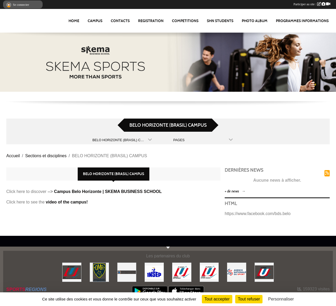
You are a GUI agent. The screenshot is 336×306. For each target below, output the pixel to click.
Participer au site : (311, 4)
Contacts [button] (120, 21)
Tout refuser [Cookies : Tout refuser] (249, 299)
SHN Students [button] (220, 21)
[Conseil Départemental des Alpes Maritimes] (126, 272)
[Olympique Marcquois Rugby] (99, 272)
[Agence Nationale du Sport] (236, 272)
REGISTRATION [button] (151, 21)
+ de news (232, 191)
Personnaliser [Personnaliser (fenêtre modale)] (281, 299)
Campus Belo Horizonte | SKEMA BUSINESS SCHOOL (108, 191)
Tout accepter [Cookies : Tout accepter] (217, 299)
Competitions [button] (185, 21)
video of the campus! (67, 202)
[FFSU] (264, 272)
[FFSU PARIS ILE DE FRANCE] (209, 272)
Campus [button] (95, 21)
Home (74, 21)
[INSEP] (154, 272)
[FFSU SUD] (71, 272)
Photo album (254, 21)
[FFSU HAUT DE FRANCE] (181, 272)
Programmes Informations (302, 21)
